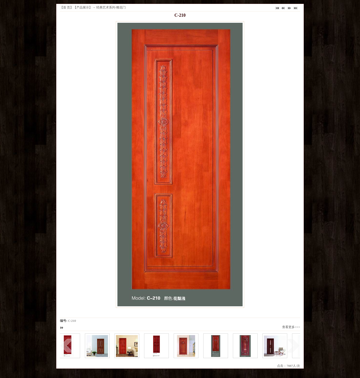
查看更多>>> (291, 327)
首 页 (66, 7)
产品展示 (82, 7)
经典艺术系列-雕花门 (111, 7)
